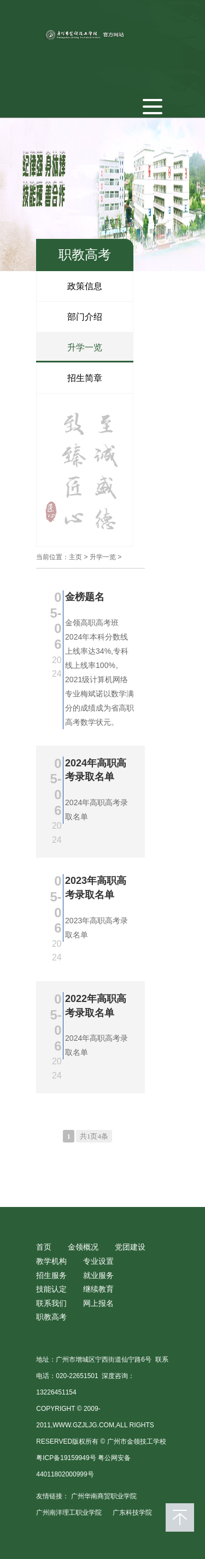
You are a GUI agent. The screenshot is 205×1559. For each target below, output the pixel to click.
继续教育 (98, 1289)
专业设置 (98, 1261)
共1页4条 (94, 1136)
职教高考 (51, 1316)
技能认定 (51, 1289)
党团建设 (130, 1246)
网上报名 (98, 1303)
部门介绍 (84, 316)
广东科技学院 (132, 1512)
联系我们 (51, 1303)
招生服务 (51, 1275)
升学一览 (84, 347)
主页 (75, 557)
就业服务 (98, 1275)
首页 (43, 1246)
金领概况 (83, 1246)
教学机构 (51, 1261)
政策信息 (84, 286)
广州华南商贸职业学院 (104, 1496)
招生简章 (84, 378)
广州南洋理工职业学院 (69, 1512)
